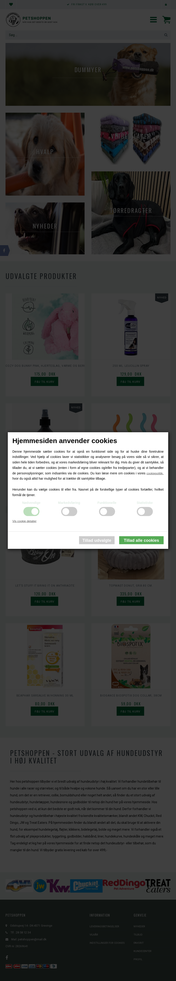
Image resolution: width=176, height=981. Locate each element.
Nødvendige (31, 502)
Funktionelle (106, 502)
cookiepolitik (154, 473)
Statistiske (145, 502)
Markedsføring (69, 502)
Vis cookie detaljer (24, 521)
